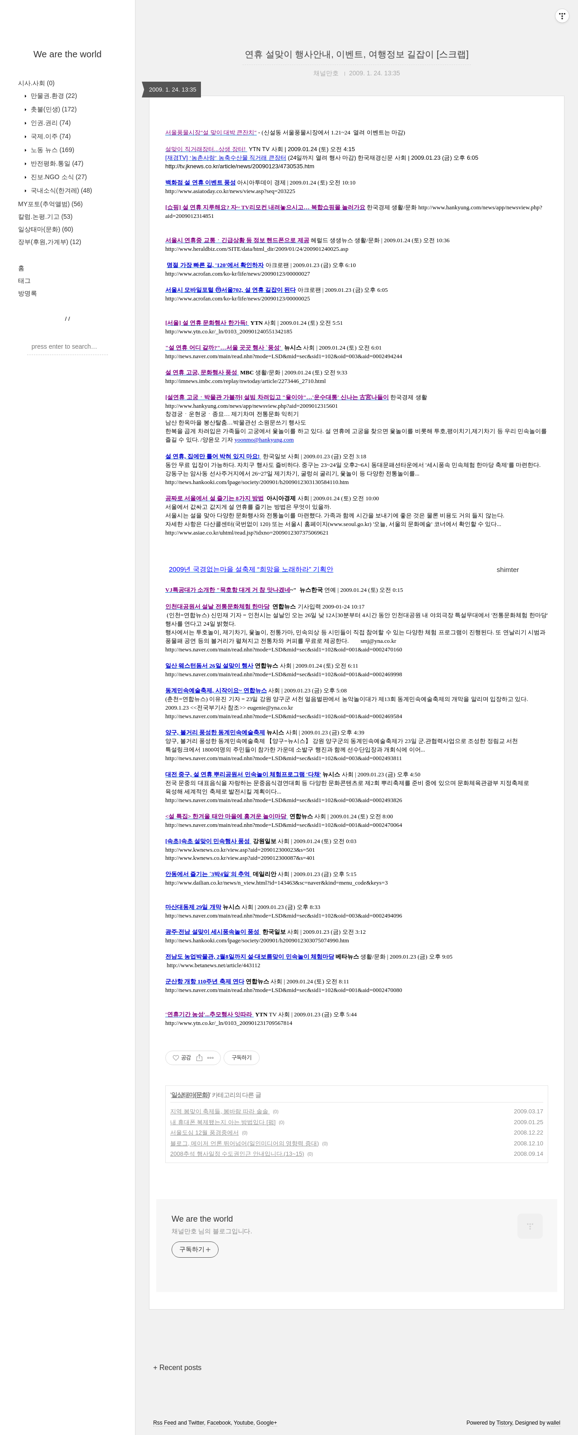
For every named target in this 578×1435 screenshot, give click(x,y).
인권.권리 (50, 122)
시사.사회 (36, 83)
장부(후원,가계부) (49, 241)
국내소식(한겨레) (60, 190)
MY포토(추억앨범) (50, 204)
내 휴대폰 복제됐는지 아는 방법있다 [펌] (222, 1122)
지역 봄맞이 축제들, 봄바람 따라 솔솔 (220, 1111)
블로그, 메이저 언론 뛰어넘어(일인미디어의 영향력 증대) (244, 1143)
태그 (24, 280)
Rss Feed (164, 1423)
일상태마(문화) (45, 229)
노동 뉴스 (51, 149)
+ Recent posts (177, 1367)
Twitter (196, 1423)
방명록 (27, 293)
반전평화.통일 (56, 163)
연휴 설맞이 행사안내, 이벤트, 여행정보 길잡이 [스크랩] (357, 54)
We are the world (67, 54)
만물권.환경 (53, 95)
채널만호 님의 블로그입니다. (212, 1231)
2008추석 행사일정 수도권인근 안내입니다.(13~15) (237, 1153)
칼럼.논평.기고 (45, 216)
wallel (553, 1423)
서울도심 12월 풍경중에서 (204, 1132)
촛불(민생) (53, 109)
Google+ (266, 1423)
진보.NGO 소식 (58, 176)
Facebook (219, 1423)
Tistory (504, 1423)
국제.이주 (50, 136)
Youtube (244, 1423)
